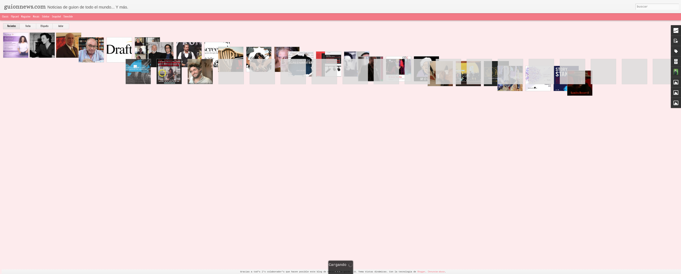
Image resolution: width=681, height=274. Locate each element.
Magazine (26, 16)
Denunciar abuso (436, 271)
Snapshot (56, 16)
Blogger (421, 271)
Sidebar (45, 16)
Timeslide (68, 16)
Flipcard (15, 16)
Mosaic (36, 16)
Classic (5, 16)
